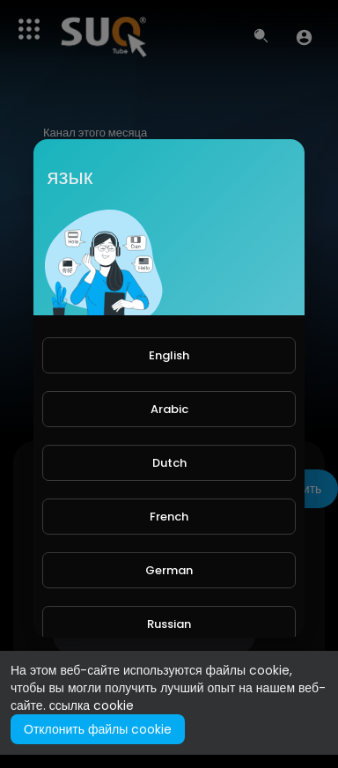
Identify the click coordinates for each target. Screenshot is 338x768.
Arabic (169, 409)
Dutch (169, 462)
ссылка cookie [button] (91, 705)
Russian (169, 624)
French (169, 516)
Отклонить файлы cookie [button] (98, 729)
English (169, 355)
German (169, 570)
